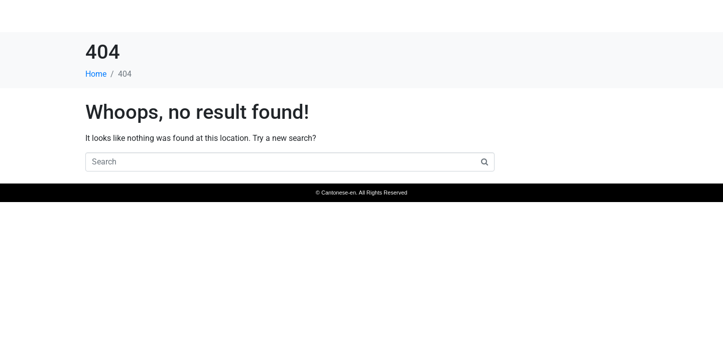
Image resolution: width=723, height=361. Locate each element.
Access (586, 17)
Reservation (640, 17)
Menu (503, 17)
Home (462, 17)
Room (543, 17)
